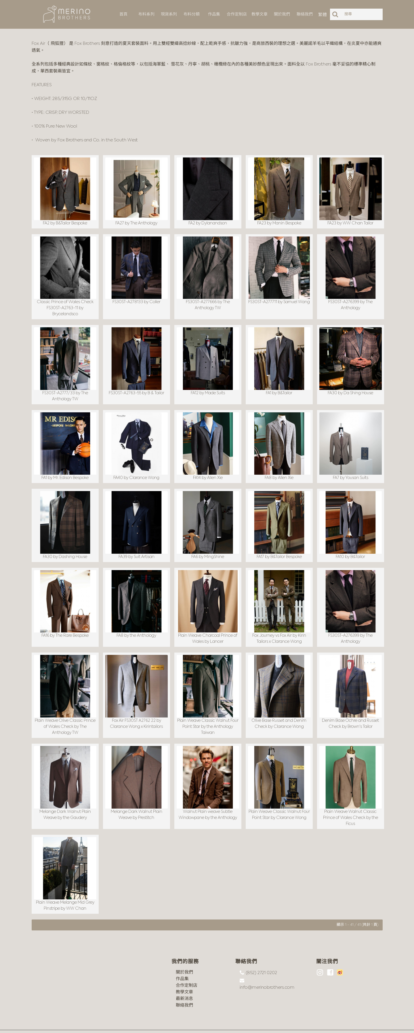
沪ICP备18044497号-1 (97, 1024)
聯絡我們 (184, 991)
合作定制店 (186, 971)
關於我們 (184, 958)
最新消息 (184, 984)
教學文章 (184, 978)
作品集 (182, 964)
